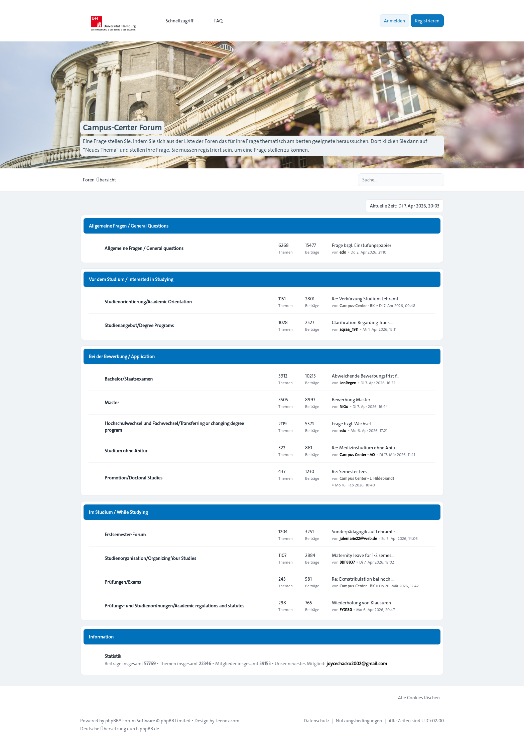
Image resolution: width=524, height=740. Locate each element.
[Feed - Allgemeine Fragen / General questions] (267, 248)
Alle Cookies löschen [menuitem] (414, 697)
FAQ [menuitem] (214, 20)
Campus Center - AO (357, 454)
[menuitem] (176, 21)
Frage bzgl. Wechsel (351, 423)
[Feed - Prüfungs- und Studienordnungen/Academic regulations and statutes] (267, 605)
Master (112, 402)
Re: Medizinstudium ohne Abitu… (366, 447)
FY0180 (346, 609)
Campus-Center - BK (357, 305)
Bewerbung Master (351, 399)
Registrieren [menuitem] (427, 20)
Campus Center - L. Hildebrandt (367, 478)
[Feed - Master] (267, 402)
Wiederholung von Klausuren (361, 602)
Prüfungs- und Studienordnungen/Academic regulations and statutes (174, 605)
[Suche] (425, 179)
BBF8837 (347, 562)
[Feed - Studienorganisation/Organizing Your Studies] (267, 558)
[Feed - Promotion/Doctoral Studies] (267, 477)
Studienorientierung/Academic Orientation (148, 301)
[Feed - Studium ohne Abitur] (267, 450)
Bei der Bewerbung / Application (122, 356)
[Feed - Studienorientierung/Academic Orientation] (267, 301)
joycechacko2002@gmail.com (356, 663)
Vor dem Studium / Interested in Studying (131, 279)
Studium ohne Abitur (126, 450)
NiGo (344, 406)
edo (343, 252)
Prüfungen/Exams (123, 582)
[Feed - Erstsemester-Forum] (267, 534)
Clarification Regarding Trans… (362, 322)
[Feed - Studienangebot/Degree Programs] (267, 325)
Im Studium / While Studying (118, 512)
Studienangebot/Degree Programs (139, 325)
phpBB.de (149, 728)
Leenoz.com (227, 720)
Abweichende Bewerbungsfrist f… (365, 376)
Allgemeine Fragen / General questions (144, 248)
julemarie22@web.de (358, 538)
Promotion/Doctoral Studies (133, 477)
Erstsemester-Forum (125, 534)
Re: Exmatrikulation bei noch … (363, 579)
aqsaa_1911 (349, 329)
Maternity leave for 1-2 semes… (363, 555)
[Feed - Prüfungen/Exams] (267, 582)
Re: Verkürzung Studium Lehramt (365, 298)
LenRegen (348, 383)
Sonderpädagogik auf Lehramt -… (365, 531)
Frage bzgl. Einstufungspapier (361, 245)
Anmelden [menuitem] (394, 20)
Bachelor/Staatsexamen (129, 379)
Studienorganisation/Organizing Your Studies (150, 558)
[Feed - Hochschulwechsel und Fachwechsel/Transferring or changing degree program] (267, 426)
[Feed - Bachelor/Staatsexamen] (267, 379)
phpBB (112, 720)
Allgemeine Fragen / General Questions (128, 226)
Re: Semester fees (349, 471)
